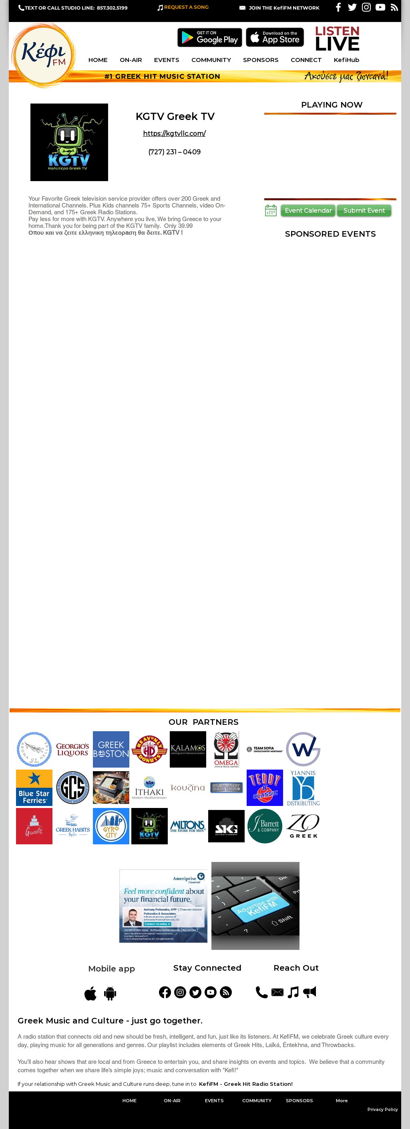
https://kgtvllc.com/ (174, 134)
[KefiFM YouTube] (380, 7)
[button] (284, 8)
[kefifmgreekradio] (180, 992)
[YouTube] (211, 992)
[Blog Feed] (226, 992)
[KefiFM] (165, 992)
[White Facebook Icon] (338, 7)
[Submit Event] (364, 210)
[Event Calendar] (308, 210)
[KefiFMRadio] (195, 992)
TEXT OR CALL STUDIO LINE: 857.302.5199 (76, 8)
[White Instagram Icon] (366, 7)
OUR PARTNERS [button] (204, 722)
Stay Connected (207, 968)
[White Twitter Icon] (352, 7)
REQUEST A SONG (186, 7)
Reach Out (297, 968)
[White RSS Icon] (394, 7)
